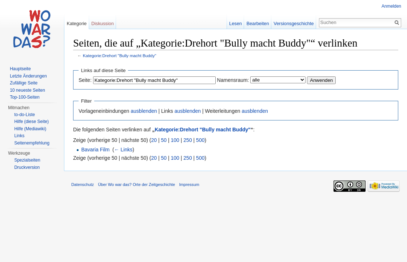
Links (19, 135)
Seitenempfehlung (31, 143)
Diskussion (102, 23)
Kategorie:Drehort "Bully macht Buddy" (119, 55)
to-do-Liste (24, 114)
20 (154, 140)
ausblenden (144, 111)
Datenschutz (82, 184)
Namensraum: (233, 80)
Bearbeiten (258, 23)
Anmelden (391, 6)
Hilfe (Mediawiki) (30, 128)
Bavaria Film (95, 149)
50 (164, 140)
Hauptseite (20, 68)
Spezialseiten (27, 160)
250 (187, 140)
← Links (123, 149)
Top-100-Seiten (24, 97)
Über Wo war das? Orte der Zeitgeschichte (136, 184)
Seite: (85, 80)
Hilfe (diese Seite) (31, 121)
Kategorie (77, 23)
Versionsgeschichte (294, 23)
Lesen (235, 23)
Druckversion (27, 167)
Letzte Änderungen (28, 76)
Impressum (189, 184)
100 (175, 140)
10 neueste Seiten (27, 90)
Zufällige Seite (23, 83)
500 (200, 140)
